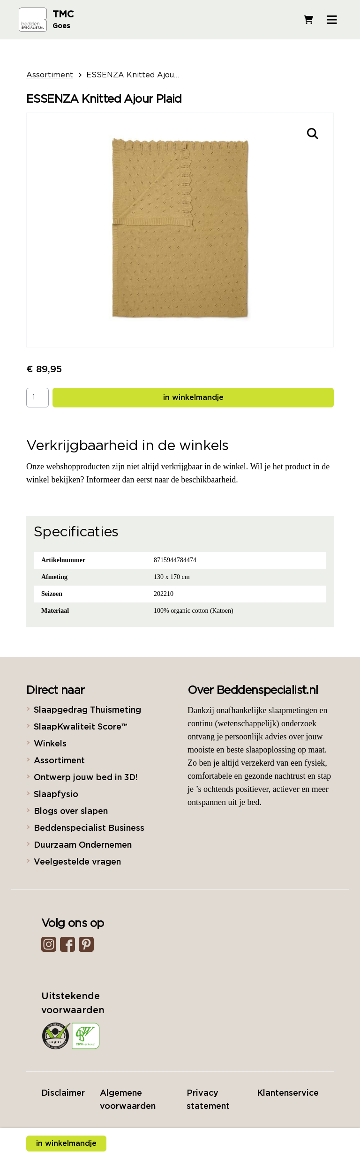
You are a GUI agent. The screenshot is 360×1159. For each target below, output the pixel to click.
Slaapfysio (56, 794)
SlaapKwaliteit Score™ (80, 727)
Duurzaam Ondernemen (83, 845)
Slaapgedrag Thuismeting (87, 710)
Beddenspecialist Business (89, 828)
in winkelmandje (193, 397)
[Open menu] (331, 19)
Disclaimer (63, 1093)
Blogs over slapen (71, 811)
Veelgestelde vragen (77, 862)
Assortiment (49, 75)
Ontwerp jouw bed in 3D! (86, 778)
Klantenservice (288, 1093)
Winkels (50, 744)
